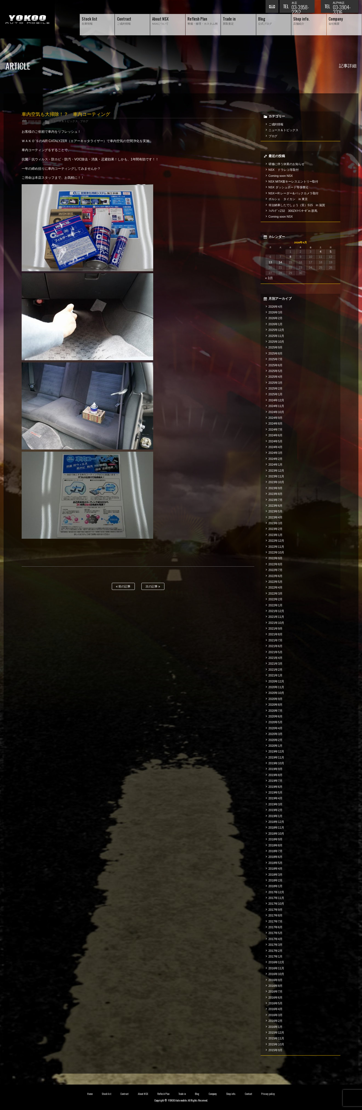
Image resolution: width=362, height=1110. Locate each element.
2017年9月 (276, 909)
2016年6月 (276, 997)
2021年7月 (276, 640)
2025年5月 (276, 371)
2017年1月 (276, 956)
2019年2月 (276, 810)
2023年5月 (276, 511)
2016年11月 (276, 968)
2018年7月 (276, 851)
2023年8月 (276, 493)
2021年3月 (276, 663)
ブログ (84, 121)
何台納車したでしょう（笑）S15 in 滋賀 (297, 205)
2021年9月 (276, 628)
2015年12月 (276, 1032)
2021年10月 (276, 622)
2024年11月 (276, 406)
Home (90, 1094)
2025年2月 (276, 388)
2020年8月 (276, 704)
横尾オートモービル (27, 19)
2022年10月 (276, 552)
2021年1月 (276, 675)
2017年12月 (276, 892)
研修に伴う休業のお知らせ (287, 164)
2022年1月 (276, 605)
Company (213, 1094)
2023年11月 (276, 476)
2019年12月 (276, 751)
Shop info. (231, 1094)
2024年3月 (276, 452)
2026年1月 (276, 324)
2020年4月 (276, 728)
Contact (248, 1094)
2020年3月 (276, 734)
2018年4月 (276, 868)
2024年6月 (276, 435)
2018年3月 (276, 874)
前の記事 (123, 586)
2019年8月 (276, 775)
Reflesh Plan (163, 1094)
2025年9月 (276, 347)
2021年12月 (276, 611)
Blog (197, 1094)
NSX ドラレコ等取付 (284, 169)
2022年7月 (276, 570)
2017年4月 (276, 939)
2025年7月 (276, 359)
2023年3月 (276, 523)
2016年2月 (276, 1020)
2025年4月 (276, 376)
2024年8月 (276, 423)
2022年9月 (276, 558)
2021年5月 (276, 652)
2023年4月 (276, 517)
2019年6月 (276, 786)
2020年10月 (276, 692)
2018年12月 (276, 821)
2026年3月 (276, 312)
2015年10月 (276, 1044)
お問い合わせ (272, 7)
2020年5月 (276, 722)
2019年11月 (276, 757)
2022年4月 (276, 587)
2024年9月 (276, 417)
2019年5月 (276, 792)
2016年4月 (276, 1009)
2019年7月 (276, 780)
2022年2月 (276, 599)
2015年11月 (276, 1038)
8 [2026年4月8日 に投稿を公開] (290, 256)
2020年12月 (276, 681)
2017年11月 (276, 897)
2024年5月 (276, 441)
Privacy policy (268, 1094)
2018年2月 (276, 880)
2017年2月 (276, 950)
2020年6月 (276, 716)
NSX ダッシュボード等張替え (289, 187)
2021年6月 (276, 646)
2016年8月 (276, 985)
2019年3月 (276, 804)
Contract (124, 1094)
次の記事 (153, 586)
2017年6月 (276, 927)
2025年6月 (276, 365)
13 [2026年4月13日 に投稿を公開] (270, 262)
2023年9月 (276, 488)
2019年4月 (276, 798)
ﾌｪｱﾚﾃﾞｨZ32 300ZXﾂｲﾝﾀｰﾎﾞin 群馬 (293, 210)
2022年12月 (276, 540)
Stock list (106, 1094)
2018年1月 (276, 886)
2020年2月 (276, 740)
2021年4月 (276, 657)
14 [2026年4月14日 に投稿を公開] (280, 262)
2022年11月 (276, 546)
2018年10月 (276, 833)
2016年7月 (276, 991)
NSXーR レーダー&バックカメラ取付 (294, 193)
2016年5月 (276, 1003)
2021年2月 (276, 669)
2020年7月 (276, 710)
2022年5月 (276, 581)
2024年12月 (276, 400)
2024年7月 (276, 429)
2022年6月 (276, 576)
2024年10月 (276, 412)
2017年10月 (276, 903)
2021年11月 (276, 616)
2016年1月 (276, 1026)
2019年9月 (276, 769)
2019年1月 (276, 816)
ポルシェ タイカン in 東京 (288, 199)
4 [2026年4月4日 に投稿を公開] (320, 251)
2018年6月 (276, 856)
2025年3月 (276, 382)
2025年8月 (276, 353)
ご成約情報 (276, 124)
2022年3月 (276, 593)
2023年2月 (276, 529)
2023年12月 (276, 470)
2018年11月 (276, 827)
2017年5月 (276, 933)
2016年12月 (276, 962)
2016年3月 (276, 1015)
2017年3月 (276, 944)
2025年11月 (276, 336)
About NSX (143, 1094)
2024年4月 (276, 447)
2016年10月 (276, 974)
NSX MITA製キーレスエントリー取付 (293, 181)
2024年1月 (276, 464)
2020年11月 (276, 687)
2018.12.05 (34, 121)
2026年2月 (276, 318)
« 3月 (269, 278)
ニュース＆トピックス (64, 121)
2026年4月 (276, 306)
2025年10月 (276, 341)
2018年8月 (276, 845)
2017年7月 (276, 921)
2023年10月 (276, 482)
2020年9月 (276, 698)
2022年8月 (276, 564)
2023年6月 (276, 505)
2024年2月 (276, 458)
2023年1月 (276, 535)
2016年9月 (276, 980)
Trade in (182, 1094)
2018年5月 (276, 862)
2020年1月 (276, 745)
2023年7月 (276, 499)
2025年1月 (276, 394)
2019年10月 (276, 763)
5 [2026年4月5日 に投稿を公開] (330, 251)
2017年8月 (276, 915)
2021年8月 (276, 634)
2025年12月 (276, 329)
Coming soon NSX (281, 175)
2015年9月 (276, 1050)
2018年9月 (276, 839)
